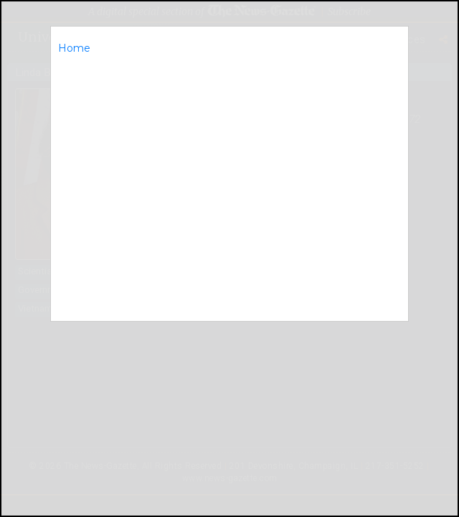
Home (74, 48)
